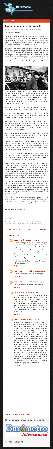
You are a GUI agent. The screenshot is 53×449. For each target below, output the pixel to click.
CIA (36, 222)
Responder (17, 266)
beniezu (16, 319)
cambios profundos (12, 222)
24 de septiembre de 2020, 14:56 (31, 240)
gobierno (44, 222)
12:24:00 (9, 29)
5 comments (37, 29)
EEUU (39, 222)
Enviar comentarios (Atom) (22, 414)
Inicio (28, 229)
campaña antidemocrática (26, 222)
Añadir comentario (13, 370)
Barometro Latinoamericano (22, 29)
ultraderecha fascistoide (24, 223)
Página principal (9, 20)
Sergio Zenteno (19, 271)
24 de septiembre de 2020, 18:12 (35, 271)
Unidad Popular (36, 223)
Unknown (17, 240)
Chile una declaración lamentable (23, 26)
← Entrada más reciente (13, 229)
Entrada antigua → (42, 229)
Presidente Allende (10, 223)
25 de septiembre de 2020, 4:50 (31, 292)
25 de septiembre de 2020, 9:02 (29, 319)
